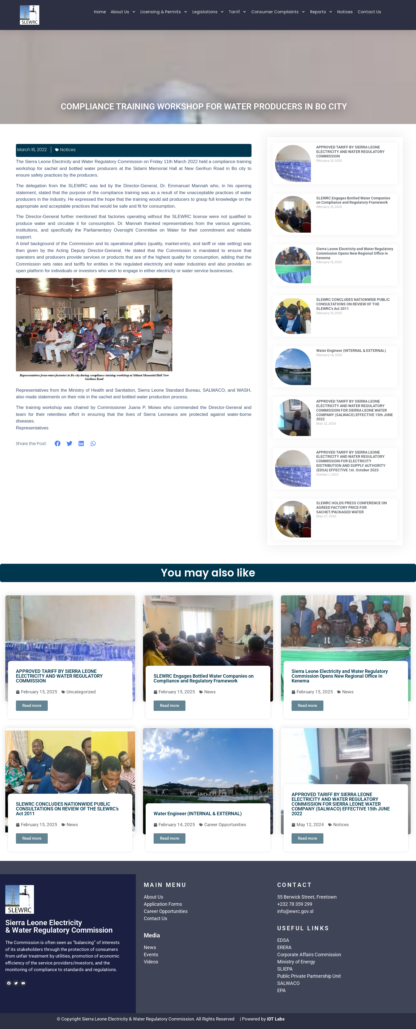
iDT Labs (276, 1019)
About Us (122, 12)
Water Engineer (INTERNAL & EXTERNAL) (351, 350)
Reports (321, 12)
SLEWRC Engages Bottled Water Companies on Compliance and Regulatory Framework (353, 200)
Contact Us (370, 12)
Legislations (208, 12)
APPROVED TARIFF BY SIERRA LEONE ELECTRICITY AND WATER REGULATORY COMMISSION (350, 151)
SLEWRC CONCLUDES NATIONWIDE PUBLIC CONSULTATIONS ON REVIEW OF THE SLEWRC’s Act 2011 (353, 304)
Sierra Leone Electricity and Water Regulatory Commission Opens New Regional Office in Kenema (354, 253)
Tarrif (237, 12)
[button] (58, 443)
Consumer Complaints (278, 12)
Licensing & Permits (163, 12)
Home (99, 12)
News (210, 691)
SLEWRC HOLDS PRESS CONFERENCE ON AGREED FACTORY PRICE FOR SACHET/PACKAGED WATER (351, 507)
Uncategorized (81, 691)
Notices (345, 12)
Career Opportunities (225, 824)
